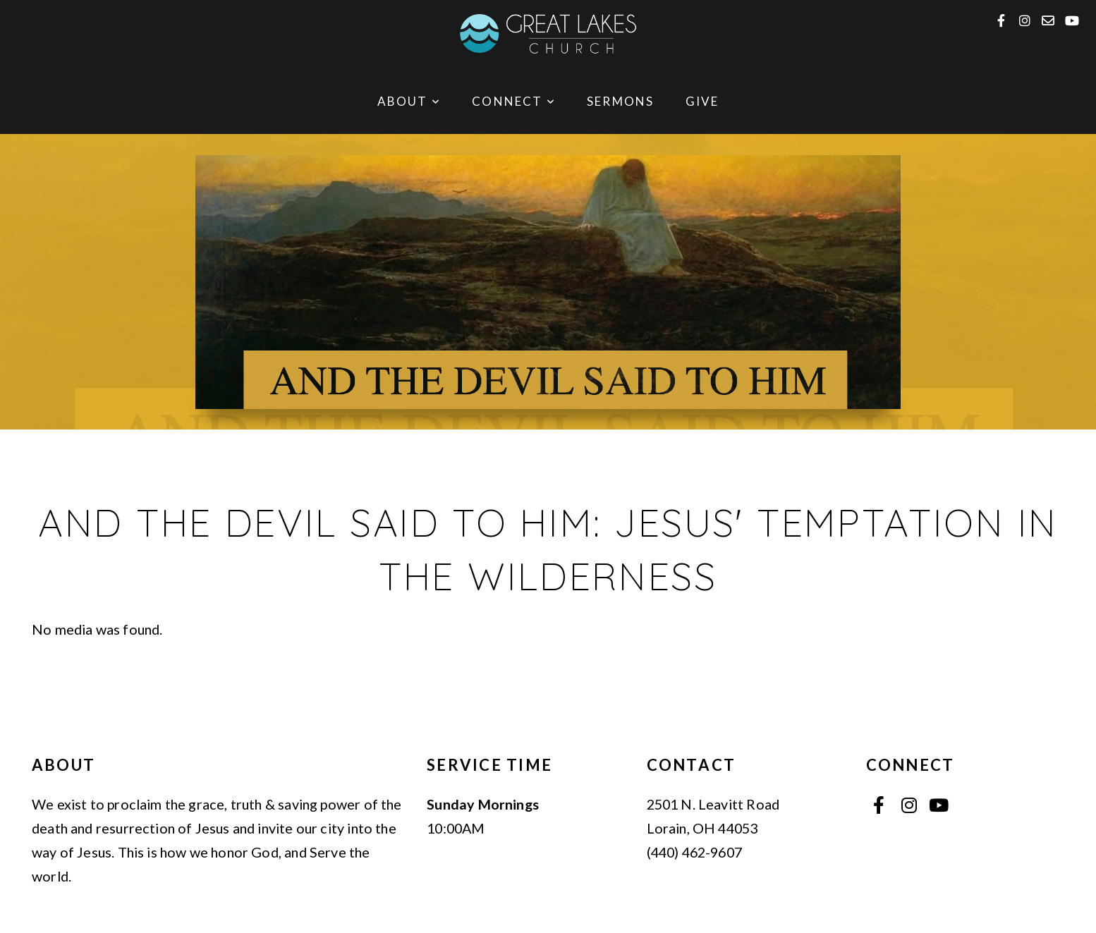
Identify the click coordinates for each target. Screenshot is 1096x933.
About (409, 101)
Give (702, 101)
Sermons (620, 101)
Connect (514, 101)
